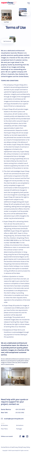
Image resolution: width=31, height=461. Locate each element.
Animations (19, 425)
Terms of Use (9, 447)
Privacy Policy (17, 447)
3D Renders (4, 425)
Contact (3, 447)
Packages (19, 429)
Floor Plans (4, 429)
